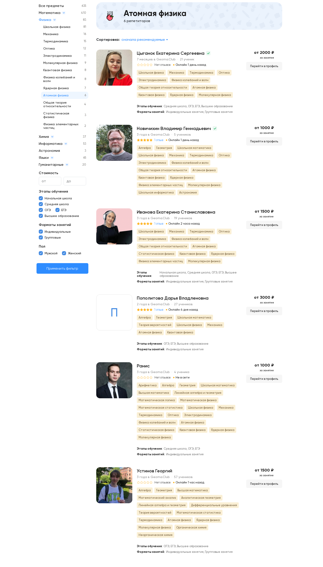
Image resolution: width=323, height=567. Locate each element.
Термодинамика (55, 41)
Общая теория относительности (57, 104)
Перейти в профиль (264, 66)
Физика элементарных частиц (60, 126)
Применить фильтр (62, 268)
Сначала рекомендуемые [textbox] (143, 39)
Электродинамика (57, 55)
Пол (42, 246)
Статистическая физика (56, 115)
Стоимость (48, 173)
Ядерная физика (56, 88)
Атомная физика (56, 95)
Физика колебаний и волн (59, 79)
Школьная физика (56, 27)
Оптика (49, 48)
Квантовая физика (57, 70)
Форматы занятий (55, 225)
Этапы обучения (53, 191)
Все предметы (51, 6)
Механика (50, 34)
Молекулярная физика (60, 63)
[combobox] (145, 39)
